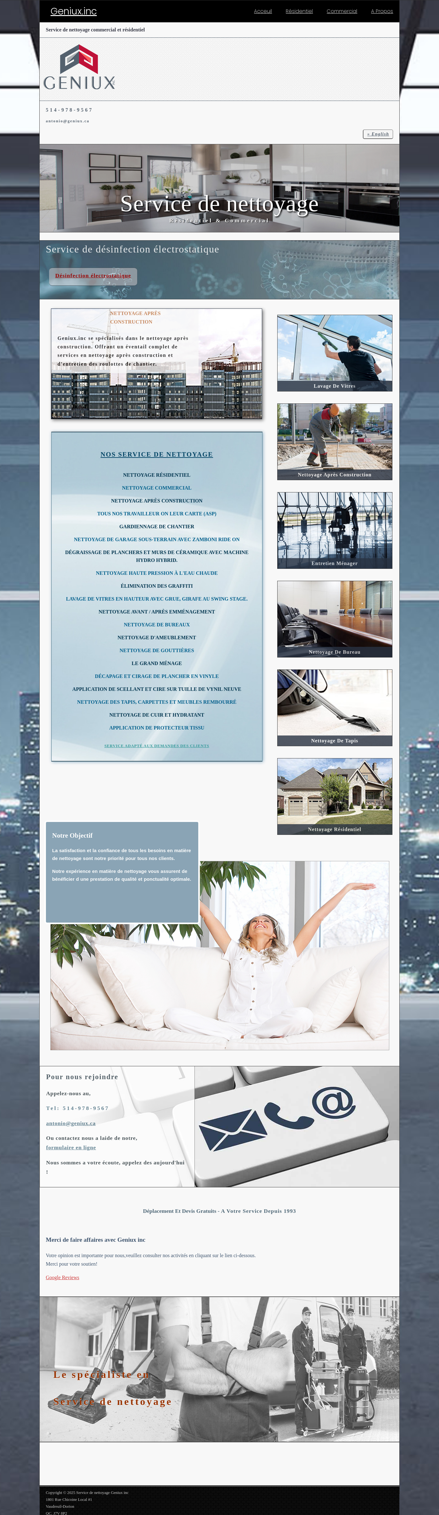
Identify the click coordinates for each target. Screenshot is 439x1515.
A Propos (382, 11)
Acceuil (263, 11)
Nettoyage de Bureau (334, 652)
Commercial (342, 11)
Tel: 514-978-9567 (78, 1108)
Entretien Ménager (335, 563)
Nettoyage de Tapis (334, 740)
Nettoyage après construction (334, 474)
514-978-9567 (69, 110)
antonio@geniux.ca (68, 121)
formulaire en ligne (71, 1147)
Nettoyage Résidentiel (334, 829)
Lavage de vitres (335, 386)
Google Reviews (62, 1277)
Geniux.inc (74, 11)
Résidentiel (299, 11)
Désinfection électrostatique (93, 275)
